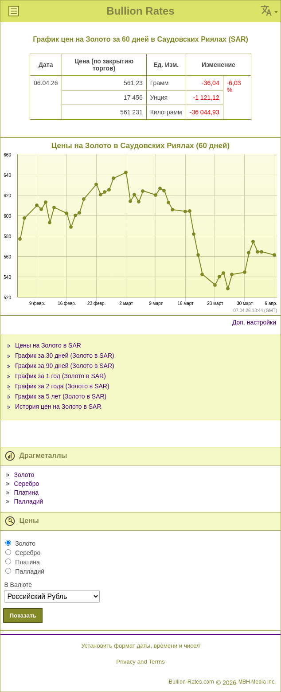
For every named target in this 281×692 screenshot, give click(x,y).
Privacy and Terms (140, 661)
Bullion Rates (140, 11)
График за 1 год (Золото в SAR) (60, 375)
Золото (24, 474)
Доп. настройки (254, 322)
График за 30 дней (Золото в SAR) (64, 355)
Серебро (26, 483)
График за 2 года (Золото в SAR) (62, 386)
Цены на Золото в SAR (48, 345)
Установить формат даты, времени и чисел (140, 645)
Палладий (28, 501)
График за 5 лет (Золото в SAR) (60, 396)
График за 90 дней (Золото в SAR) (64, 365)
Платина (26, 492)
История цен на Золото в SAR (58, 406)
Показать (22, 615)
